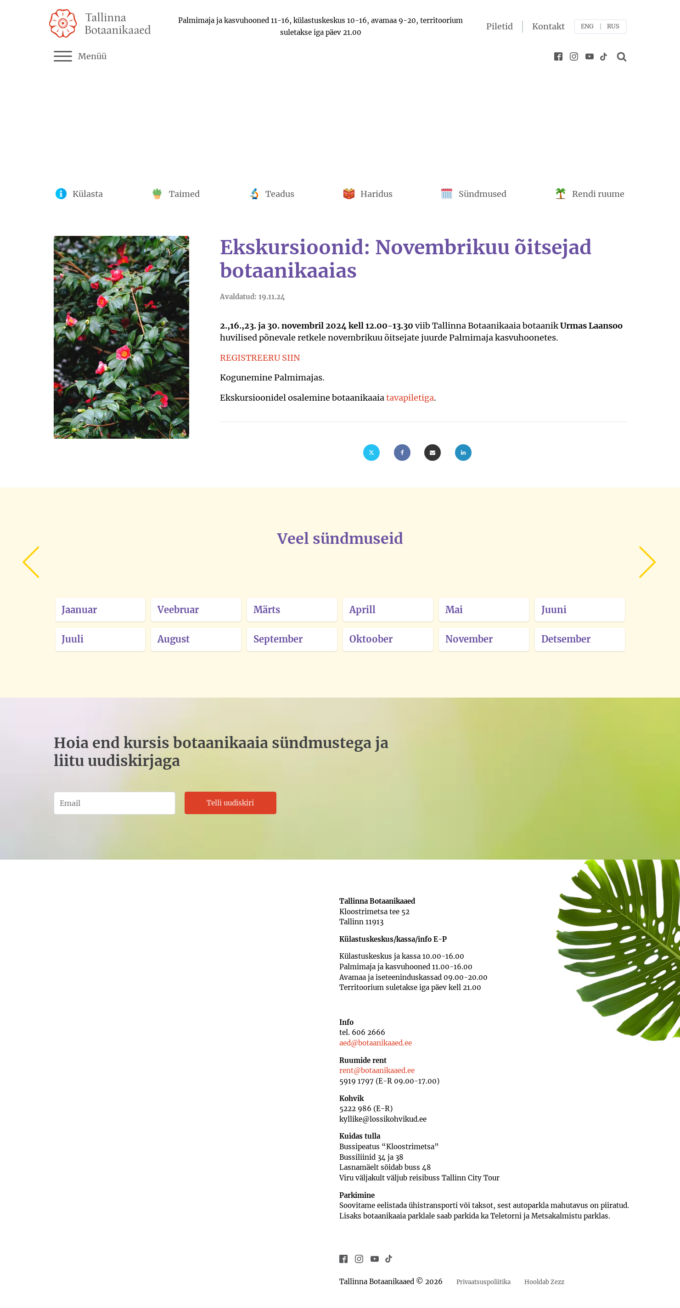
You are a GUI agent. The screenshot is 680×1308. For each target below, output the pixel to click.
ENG (587, 26)
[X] (371, 452)
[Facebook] (402, 452)
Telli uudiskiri (230, 803)
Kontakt (548, 26)
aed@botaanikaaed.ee (375, 1043)
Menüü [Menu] (80, 56)
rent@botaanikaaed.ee (377, 1070)
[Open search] (620, 56)
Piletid (499, 26)
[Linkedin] (463, 452)
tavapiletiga (410, 397)
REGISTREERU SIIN (260, 357)
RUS (613, 26)
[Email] (432, 452)
